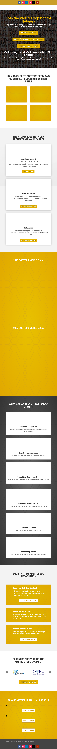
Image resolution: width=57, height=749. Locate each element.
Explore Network (28, 206)
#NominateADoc (28, 639)
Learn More (28, 172)
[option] (18, 672)
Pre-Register (28, 711)
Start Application (28, 601)
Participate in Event (28, 46)
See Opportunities (28, 240)
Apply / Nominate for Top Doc (28, 39)
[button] (7, 672)
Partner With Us (28, 33)
